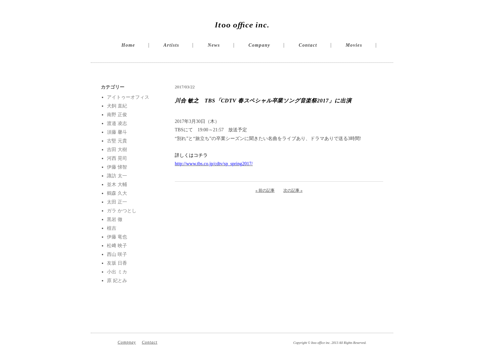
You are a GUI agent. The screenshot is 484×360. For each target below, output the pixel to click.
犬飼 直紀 (117, 105)
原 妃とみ (117, 280)
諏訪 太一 (117, 175)
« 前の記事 (265, 190)
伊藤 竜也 (117, 236)
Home (128, 45)
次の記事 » (292, 190)
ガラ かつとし (121, 210)
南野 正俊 (117, 114)
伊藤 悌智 (117, 167)
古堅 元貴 (117, 140)
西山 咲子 (117, 254)
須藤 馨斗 (117, 132)
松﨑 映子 (117, 245)
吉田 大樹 (117, 149)
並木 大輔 (117, 184)
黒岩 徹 (114, 219)
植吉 (111, 228)
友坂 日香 (117, 263)
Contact (308, 45)
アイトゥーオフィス (128, 97)
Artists (171, 45)
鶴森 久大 (117, 193)
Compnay (127, 342)
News (214, 45)
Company (259, 45)
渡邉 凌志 (117, 123)
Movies (354, 45)
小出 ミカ (117, 271)
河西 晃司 (117, 158)
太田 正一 (117, 202)
